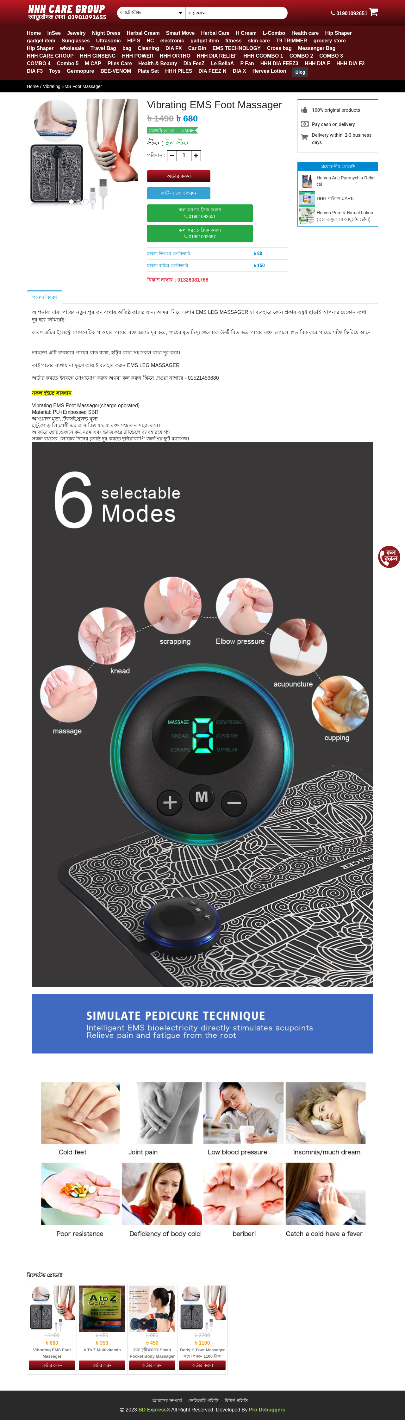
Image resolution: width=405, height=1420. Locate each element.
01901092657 (200, 233)
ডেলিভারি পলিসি (203, 1400)
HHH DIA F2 (350, 63)
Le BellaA (222, 63)
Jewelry (76, 33)
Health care (305, 33)
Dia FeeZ (194, 63)
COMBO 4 (39, 63)
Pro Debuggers (267, 1409)
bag (126, 48)
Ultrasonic (108, 40)
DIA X (239, 71)
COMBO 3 (331, 56)
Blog (300, 72)
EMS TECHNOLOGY (237, 48)
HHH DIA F (317, 63)
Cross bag (279, 48)
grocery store (330, 40)
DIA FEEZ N (212, 71)
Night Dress (106, 33)
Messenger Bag (316, 48)
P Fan (247, 63)
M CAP (93, 63)
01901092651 (200, 213)
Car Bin (197, 48)
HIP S (133, 40)
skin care (259, 40)
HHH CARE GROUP (50, 56)
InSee (54, 33)
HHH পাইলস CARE (335, 198)
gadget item (41, 40)
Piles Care (120, 63)
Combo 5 (67, 63)
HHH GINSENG (98, 56)
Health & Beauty (157, 63)
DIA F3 (35, 71)
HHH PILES (178, 71)
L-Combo (274, 33)
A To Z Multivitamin (102, 1350)
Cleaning (148, 48)
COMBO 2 (301, 56)
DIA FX (173, 48)
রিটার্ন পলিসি (236, 1400)
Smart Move (180, 33)
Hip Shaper (338, 33)
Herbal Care (215, 33)
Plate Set (148, 71)
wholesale (72, 48)
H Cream (246, 33)
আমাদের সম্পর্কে (167, 1400)
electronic (172, 40)
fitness (233, 40)
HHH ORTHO (175, 56)
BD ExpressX (154, 1409)
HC (150, 40)
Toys (54, 71)
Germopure (80, 71)
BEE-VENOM (115, 71)
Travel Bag (103, 48)
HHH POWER (137, 56)
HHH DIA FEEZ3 (279, 63)
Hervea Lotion (269, 71)
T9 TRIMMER (291, 40)
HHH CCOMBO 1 (263, 56)
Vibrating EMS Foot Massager (72, 86)
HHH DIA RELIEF (217, 56)
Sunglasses (76, 40)
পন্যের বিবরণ (44, 297)
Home (34, 33)
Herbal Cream (143, 33)
